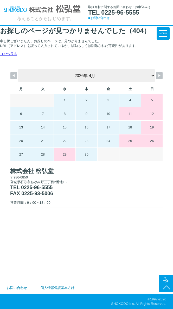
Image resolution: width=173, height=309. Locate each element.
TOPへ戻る (8, 54)
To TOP (166, 280)
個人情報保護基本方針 (57, 288)
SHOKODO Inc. (123, 304)
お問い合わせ (17, 288)
